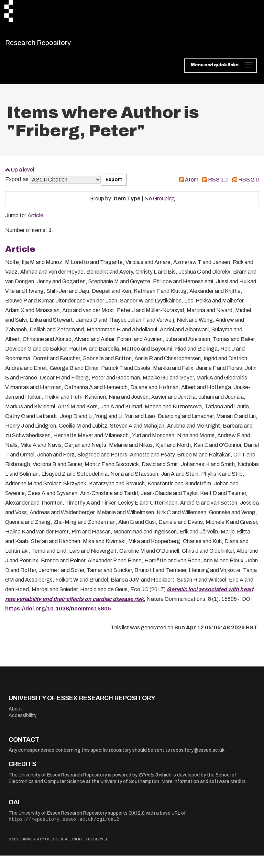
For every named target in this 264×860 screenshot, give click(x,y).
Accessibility (22, 720)
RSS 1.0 (218, 184)
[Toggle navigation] (220, 70)
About (15, 713)
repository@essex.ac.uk (197, 754)
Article (35, 220)
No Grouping (159, 203)
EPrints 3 (148, 779)
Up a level (22, 174)
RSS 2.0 (248, 184)
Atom (191, 184)
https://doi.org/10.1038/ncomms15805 (58, 613)
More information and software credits (204, 786)
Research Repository (53, 44)
